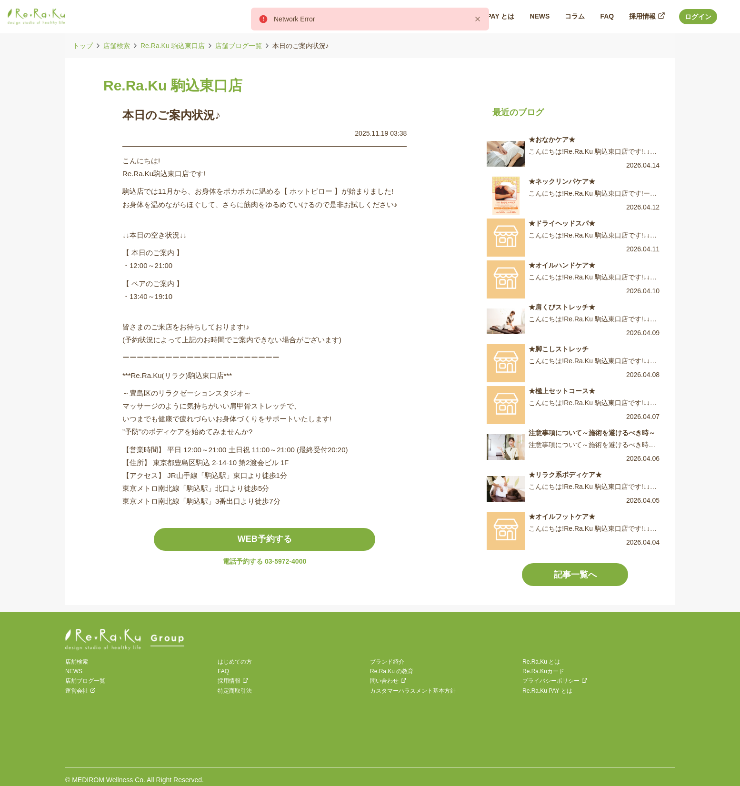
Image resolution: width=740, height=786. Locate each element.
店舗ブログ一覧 (238, 46)
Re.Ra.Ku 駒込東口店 (172, 46)
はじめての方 (235, 661)
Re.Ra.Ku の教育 (391, 671)
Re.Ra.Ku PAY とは (547, 690)
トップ (83, 46)
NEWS (73, 671)
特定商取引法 (235, 690)
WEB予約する (265, 539)
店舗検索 (116, 46)
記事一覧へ (575, 574)
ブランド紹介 (387, 661)
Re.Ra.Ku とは (541, 661)
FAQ (223, 671)
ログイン (698, 16)
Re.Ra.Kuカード (543, 671)
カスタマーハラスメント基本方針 (413, 690)
